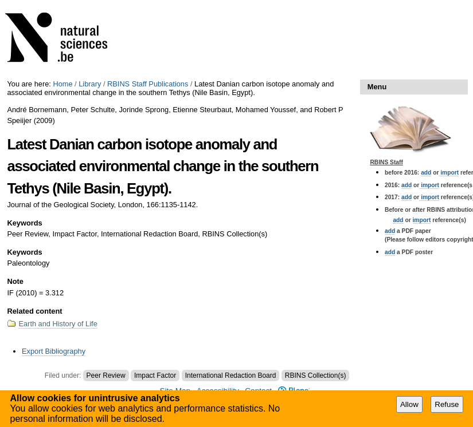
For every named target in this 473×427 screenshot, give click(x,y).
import (449, 172)
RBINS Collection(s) (315, 375)
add (426, 172)
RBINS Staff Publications (147, 84)
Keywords (24, 223)
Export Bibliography (53, 351)
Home (62, 84)
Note (15, 281)
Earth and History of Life (57, 323)
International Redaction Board (230, 375)
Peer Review (106, 375)
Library (90, 84)
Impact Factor (155, 375)
